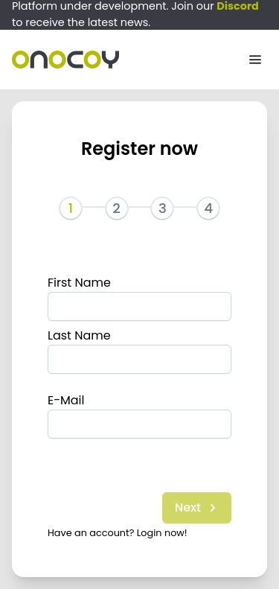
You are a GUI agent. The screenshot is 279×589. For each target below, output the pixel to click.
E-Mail (66, 400)
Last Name (79, 335)
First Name (79, 282)
